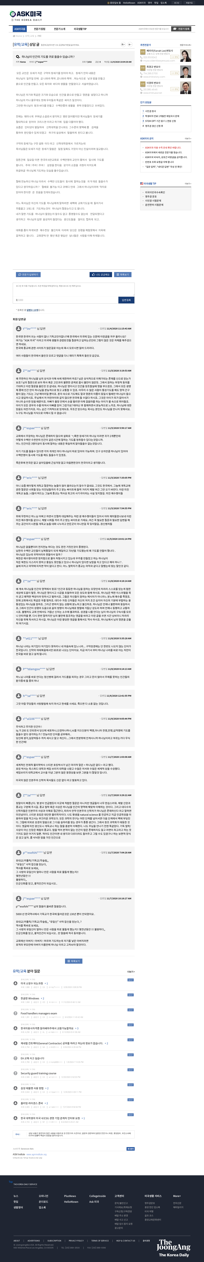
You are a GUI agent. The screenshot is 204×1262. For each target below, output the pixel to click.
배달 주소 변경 (121, 1215)
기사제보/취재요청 (123, 1207)
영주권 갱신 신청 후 (154, 125)
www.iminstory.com (152, 76)
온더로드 (43, 1202)
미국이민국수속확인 (155, 192)
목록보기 (123, 274)
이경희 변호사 (153, 82)
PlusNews (70, 1196)
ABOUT (17, 1240)
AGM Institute (19, 1154)
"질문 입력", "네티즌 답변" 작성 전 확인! (163, 166)
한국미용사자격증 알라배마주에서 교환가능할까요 (47, 1028)
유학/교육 (29, 35)
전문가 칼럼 (39, 29)
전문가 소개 (59, 29)
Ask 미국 (94, 1202)
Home (17, 35)
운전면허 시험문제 (154, 204)
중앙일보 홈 (114, 2)
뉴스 (16, 1196)
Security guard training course (38, 1073)
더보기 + (131, 971)
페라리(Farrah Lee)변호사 (160, 50)
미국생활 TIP (80, 29)
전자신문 (177, 1203)
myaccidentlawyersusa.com (157, 60)
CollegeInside (97, 1196)
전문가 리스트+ (185, 45)
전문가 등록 (181, 28)
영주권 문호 (151, 196)
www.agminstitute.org (36, 1154)
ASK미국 (141, 2)
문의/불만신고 (121, 1203)
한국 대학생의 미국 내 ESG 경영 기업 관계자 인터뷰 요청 (50, 1118)
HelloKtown (129, 2)
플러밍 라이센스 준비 (32, 1103)
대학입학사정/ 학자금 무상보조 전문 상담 (27, 1158)
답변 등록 (126, 300)
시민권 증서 (150, 111)
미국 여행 (149, 1211)
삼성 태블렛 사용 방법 (32, 1088)
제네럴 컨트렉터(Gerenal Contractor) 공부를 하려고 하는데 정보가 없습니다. (62, 1043)
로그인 (176, 2)
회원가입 (189, 2)
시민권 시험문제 (153, 200)
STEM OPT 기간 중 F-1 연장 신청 (160, 121)
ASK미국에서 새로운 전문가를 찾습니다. (163, 152)
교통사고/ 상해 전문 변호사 (158, 53)
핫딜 (156, 2)
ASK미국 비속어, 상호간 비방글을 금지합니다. (166, 157)
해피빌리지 (178, 1207)
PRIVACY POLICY (76, 1240)
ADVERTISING (34, 1240)
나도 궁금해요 (101, 274)
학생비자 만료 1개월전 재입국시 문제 (162, 116)
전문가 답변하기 (28, 274)
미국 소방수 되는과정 (32, 983)
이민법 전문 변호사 (155, 69)
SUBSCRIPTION (54, 1240)
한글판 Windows (30, 998)
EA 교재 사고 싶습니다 (32, 1058)
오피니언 (43, 1196)
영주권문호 (150, 1203)
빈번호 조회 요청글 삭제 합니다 (159, 162)
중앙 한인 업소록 (152, 1207)
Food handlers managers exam (39, 1013)
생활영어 (18, 1207)
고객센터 (119, 1196)
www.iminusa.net (151, 93)
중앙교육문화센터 (153, 1219)
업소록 (164, 2)
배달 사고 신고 (121, 1219)
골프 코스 (149, 1215)
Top (11, 1181)
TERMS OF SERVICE (100, 1240)
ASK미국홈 (19, 29)
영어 (150, 2)
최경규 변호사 (153, 66)
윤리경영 (146, 1240)
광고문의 (119, 1227)
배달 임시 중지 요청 (123, 1223)
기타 (39, 35)
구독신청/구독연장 (123, 1211)
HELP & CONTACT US (126, 1240)
